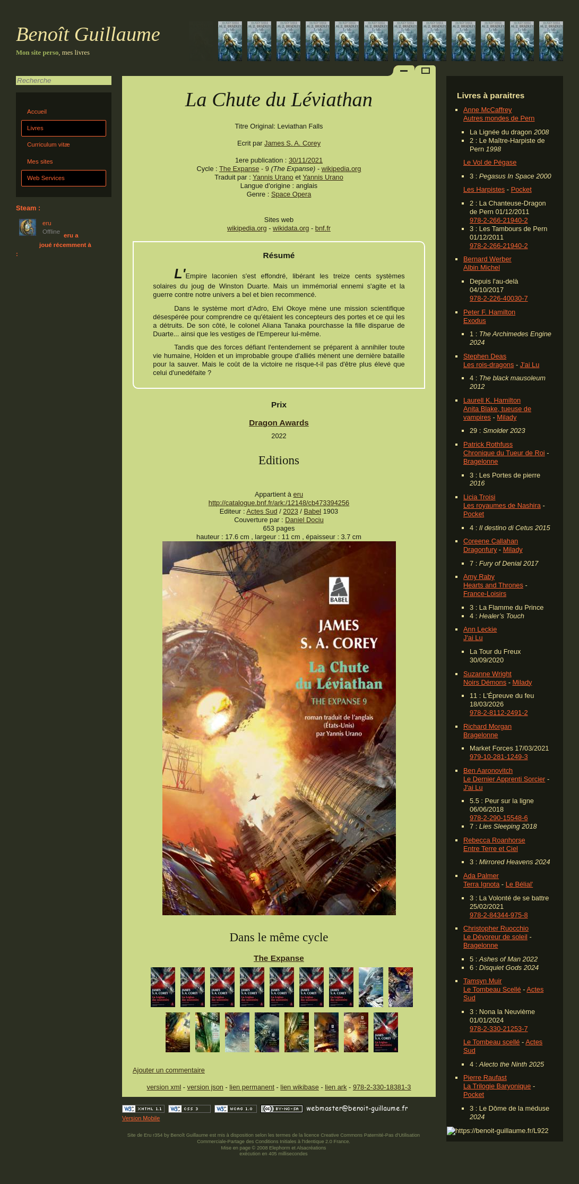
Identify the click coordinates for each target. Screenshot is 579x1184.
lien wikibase (299, 1087)
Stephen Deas (484, 356)
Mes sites (40, 161)
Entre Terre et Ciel (490, 849)
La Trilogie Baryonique (497, 1086)
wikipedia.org (341, 169)
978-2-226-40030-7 (499, 298)
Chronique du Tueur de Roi (504, 453)
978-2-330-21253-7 (499, 1029)
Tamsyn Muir (482, 981)
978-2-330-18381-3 (382, 1087)
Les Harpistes (484, 189)
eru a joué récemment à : (53, 244)
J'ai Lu (530, 365)
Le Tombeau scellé (491, 1042)
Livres (35, 128)
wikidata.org (291, 228)
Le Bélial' (519, 884)
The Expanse (239, 169)
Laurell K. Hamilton (492, 400)
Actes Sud (261, 511)
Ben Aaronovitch (488, 770)
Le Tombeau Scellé (492, 989)
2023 (290, 511)
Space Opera (291, 194)
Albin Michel (481, 267)
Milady (506, 417)
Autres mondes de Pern (498, 118)
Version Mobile (141, 1118)
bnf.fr (323, 228)
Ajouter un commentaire (169, 1070)
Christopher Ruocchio (496, 928)
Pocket (521, 189)
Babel (312, 511)
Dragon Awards (279, 422)
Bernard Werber (487, 259)
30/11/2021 (306, 160)
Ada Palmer (481, 876)
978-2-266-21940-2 (499, 220)
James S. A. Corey (292, 143)
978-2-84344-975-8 (499, 915)
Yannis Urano (273, 177)
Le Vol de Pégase (489, 162)
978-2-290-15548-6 (499, 818)
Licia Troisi (479, 497)
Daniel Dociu (304, 520)
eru (298, 494)
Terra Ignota (481, 884)
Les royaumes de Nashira (502, 505)
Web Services (46, 178)
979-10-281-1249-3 (499, 757)
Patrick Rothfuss (488, 444)
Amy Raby (479, 577)
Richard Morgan (487, 726)
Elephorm (279, 1148)
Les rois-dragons (488, 365)
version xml (164, 1087)
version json (205, 1087)
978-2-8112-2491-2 (499, 713)
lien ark (336, 1087)
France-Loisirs (484, 594)
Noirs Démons (484, 682)
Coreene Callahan (490, 541)
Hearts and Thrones (493, 585)
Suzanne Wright (487, 674)
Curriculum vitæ (48, 144)
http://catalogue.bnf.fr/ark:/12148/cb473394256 (279, 503)
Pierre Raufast (485, 1077)
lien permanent (251, 1087)
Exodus (474, 321)
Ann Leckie (480, 629)
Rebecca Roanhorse (494, 840)
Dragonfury (480, 549)
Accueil (37, 111)
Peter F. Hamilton (489, 312)
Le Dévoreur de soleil (495, 937)
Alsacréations (311, 1148)
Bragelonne (480, 461)
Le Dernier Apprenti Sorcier (504, 779)
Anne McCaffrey (487, 110)
